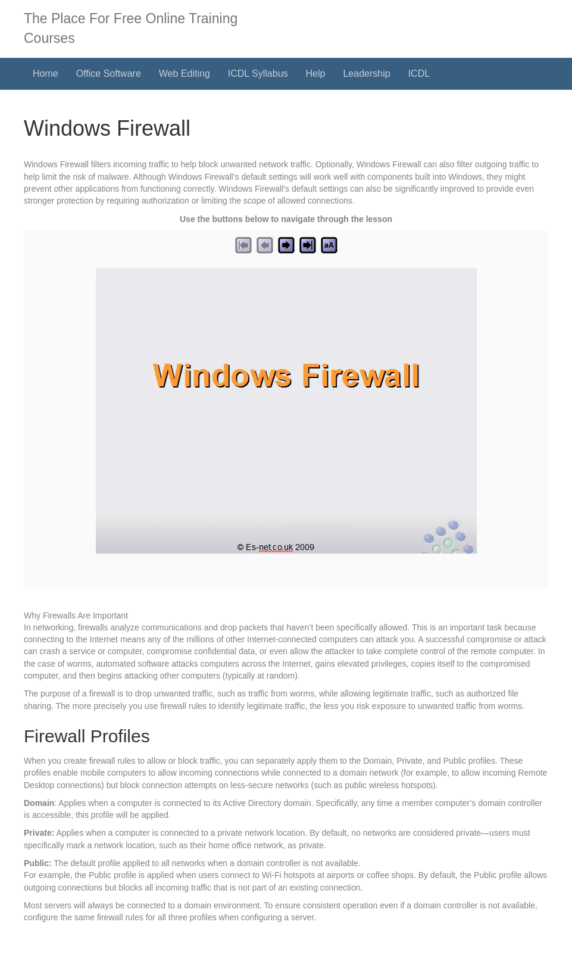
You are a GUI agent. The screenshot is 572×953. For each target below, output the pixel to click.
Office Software (108, 73)
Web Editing (184, 73)
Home (45, 73)
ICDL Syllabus (258, 73)
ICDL (419, 73)
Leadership (366, 73)
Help (316, 73)
